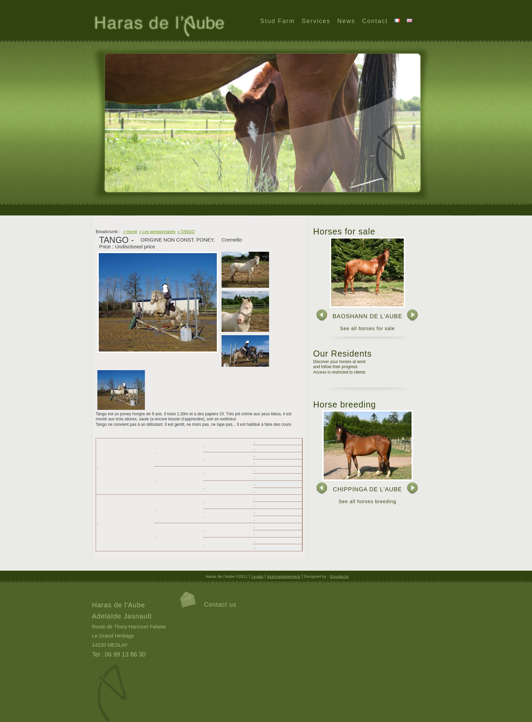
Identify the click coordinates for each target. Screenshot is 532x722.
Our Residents (342, 353)
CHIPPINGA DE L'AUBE (367, 489)
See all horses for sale (367, 328)
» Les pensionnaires (157, 231)
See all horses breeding (367, 501)
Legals (257, 576)
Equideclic (339, 576)
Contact (375, 21)
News (346, 21)
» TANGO (186, 231)
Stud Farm (277, 21)
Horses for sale (344, 231)
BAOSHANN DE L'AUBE (367, 316)
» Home (130, 231)
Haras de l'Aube (158, 26)
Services (316, 21)
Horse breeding (344, 404)
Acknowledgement (283, 576)
